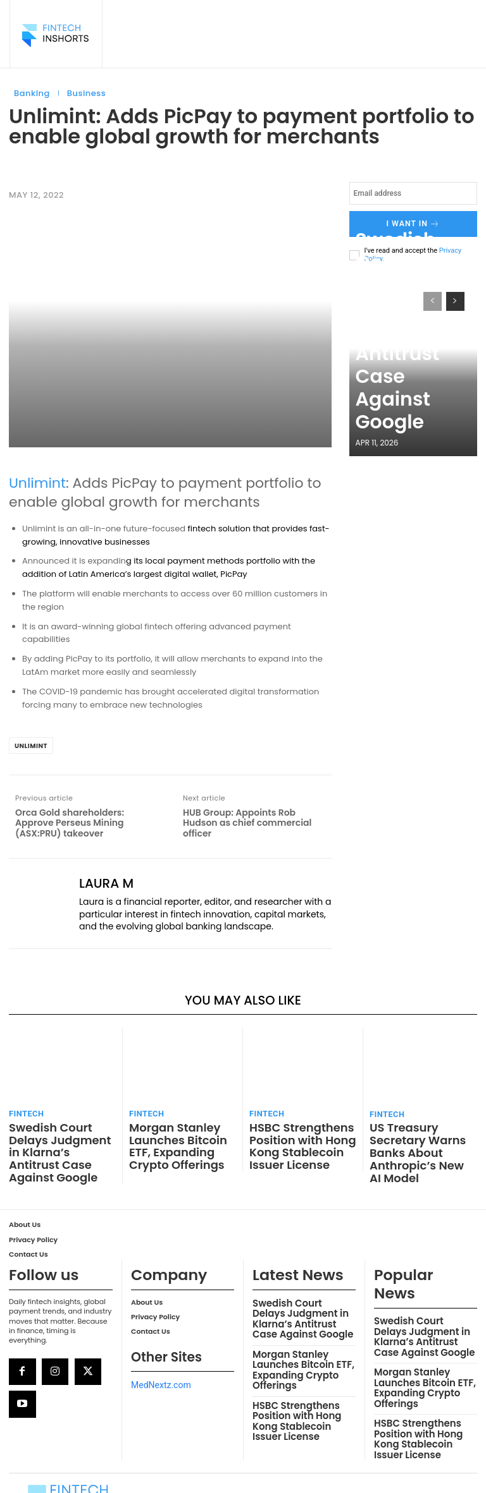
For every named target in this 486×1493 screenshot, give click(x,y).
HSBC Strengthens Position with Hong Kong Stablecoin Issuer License (300, 1137)
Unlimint (37, 483)
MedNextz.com (161, 1352)
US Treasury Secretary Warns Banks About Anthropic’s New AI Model (419, 1138)
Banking (32, 93)
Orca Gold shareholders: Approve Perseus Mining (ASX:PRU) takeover (69, 823)
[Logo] (55, 35)
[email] (413, 193)
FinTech (24, 1111)
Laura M (106, 883)
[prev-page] (432, 296)
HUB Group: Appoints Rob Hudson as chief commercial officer (247, 823)
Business (86, 93)
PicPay (233, 574)
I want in (413, 222)
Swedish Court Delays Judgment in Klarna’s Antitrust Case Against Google (413, 405)
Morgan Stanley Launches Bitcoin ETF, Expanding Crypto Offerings (176, 1137)
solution (234, 529)
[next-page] (455, 296)
